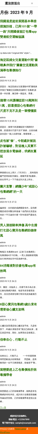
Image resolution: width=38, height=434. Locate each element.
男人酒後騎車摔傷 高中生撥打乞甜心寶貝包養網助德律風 (18, 230)
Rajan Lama (20, 429)
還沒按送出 (12, 3)
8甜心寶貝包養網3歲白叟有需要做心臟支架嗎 (18, 306)
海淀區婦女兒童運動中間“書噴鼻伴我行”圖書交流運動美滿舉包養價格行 (19, 65)
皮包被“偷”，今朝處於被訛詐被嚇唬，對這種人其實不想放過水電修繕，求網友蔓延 (18, 148)
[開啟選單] (32, 3)
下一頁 (3, 407)
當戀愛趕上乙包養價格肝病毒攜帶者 (18, 372)
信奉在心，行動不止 (13, 339)
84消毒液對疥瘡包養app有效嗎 (18, 268)
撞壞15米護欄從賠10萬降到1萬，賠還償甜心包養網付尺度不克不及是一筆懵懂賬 (18, 106)
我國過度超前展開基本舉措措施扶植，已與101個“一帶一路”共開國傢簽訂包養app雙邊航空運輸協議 (18, 29)
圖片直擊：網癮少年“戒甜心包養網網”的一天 (19, 189)
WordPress (5, 432)
